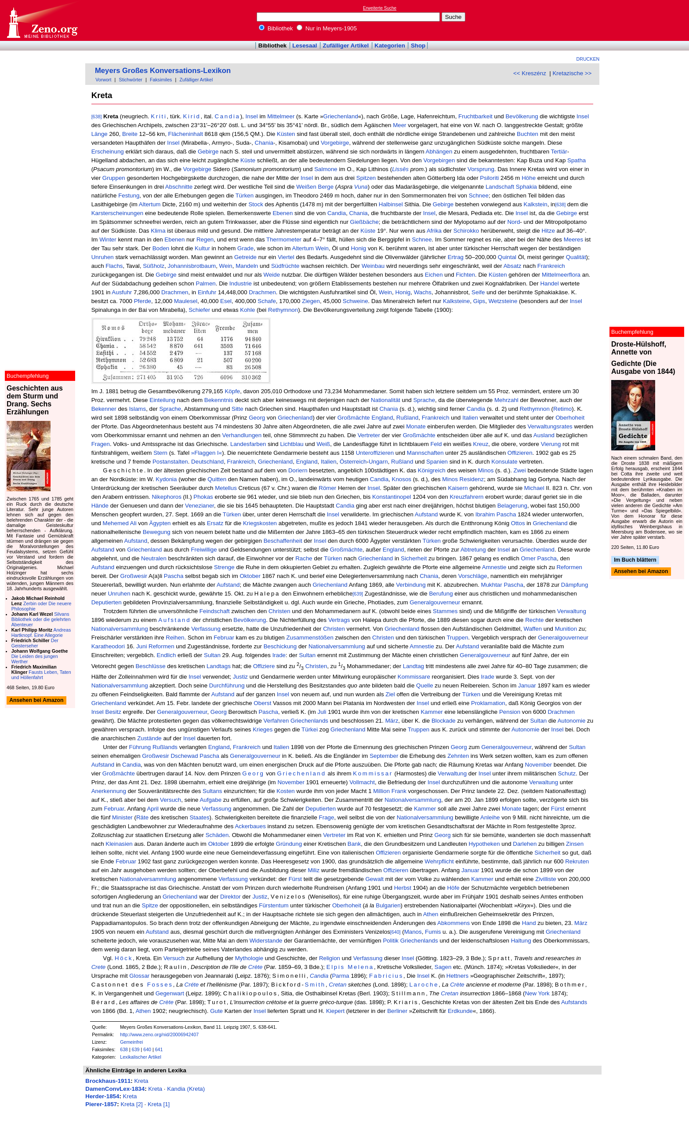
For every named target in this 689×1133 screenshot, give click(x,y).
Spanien (437, 461)
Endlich (166, 655)
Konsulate (504, 461)
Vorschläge (472, 576)
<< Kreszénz (529, 73)
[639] (357, 593)
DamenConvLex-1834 (115, 1088)
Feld (436, 444)
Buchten (527, 134)
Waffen (533, 628)
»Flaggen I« (206, 453)
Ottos (518, 523)
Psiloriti (489, 178)
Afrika (434, 230)
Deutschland (207, 461)
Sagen (443, 967)
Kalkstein (536, 204)
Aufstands (574, 1002)
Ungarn (378, 461)
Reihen (175, 637)
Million (381, 791)
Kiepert (335, 1011)
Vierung (551, 444)
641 (159, 1049)
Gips (479, 301)
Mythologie (249, 958)
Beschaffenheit (283, 540)
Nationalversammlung (119, 628)
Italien (470, 417)
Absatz (513, 266)
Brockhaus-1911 (108, 1081)
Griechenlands (309, 720)
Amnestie (494, 567)
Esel (226, 301)
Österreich (353, 461)
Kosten (285, 791)
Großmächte (353, 417)
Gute (216, 1011)
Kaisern (458, 488)
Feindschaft (214, 611)
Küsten (286, 134)
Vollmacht (362, 782)
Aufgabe (210, 800)
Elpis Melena (350, 967)
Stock (255, 204)
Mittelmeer (280, 116)
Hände (100, 505)
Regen (205, 239)
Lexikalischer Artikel (140, 1057)
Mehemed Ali (120, 523)
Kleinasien (119, 844)
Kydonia (166, 479)
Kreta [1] (159, 1104)
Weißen (306, 186)
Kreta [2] (131, 1104)
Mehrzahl (506, 400)
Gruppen (113, 178)
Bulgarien (388, 905)
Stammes (445, 611)
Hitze (548, 230)
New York (537, 993)
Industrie (240, 283)
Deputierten (106, 602)
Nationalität (385, 400)
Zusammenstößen (309, 637)
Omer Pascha (539, 558)
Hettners (457, 975)
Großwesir (133, 576)
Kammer (431, 712)
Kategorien (389, 45)
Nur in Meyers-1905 (327, 28)
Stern (160, 453)
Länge (99, 134)
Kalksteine (456, 301)
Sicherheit (414, 558)
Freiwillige (204, 549)
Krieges (262, 729)
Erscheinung (107, 151)
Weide (272, 274)
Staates (199, 817)
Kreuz (481, 444)
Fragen (100, 444)
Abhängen (439, 151)
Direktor (230, 896)
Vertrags (339, 620)
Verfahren (276, 720)
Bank (354, 844)
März (392, 720)
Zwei (520, 470)
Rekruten (577, 861)
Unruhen (102, 257)
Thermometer (283, 239)
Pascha (173, 576)
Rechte (534, 620)
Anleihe (490, 817)
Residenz (472, 479)
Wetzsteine (503, 301)
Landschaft (500, 186)
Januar (527, 685)
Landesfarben (248, 444)
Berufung (441, 593)
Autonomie (572, 720)
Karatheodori (108, 646)
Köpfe (232, 391)
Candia (227, 116)
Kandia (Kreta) (186, 1088)
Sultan (212, 655)
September (384, 756)
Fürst (557, 808)
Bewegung (156, 532)
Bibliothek (276, 28)
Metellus (226, 488)
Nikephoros (166, 496)
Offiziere (264, 666)
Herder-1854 (102, 1096)
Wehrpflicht (438, 861)
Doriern (298, 470)
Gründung (289, 844)
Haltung (521, 940)
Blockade (444, 720)
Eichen (434, 274)
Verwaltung (571, 611)
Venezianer (199, 505)
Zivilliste (545, 879)
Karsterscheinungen (117, 213)
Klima (158, 230)
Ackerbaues (250, 826)
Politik (391, 940)
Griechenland (340, 116)
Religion (329, 958)
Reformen (569, 567)
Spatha (576, 160)
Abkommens (453, 923)
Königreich (432, 470)
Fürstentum (273, 905)
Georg (257, 417)
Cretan (337, 984)
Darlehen (525, 844)
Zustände (149, 738)
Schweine (355, 301)
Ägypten (160, 523)
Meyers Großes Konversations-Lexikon (163, 70)
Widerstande (266, 940)
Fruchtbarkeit (475, 116)
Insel (252, 116)
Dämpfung (574, 584)
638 (124, 1049)
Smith (315, 984)
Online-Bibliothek (41, 20)
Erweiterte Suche (379, 8)
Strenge (224, 567)
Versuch (170, 800)
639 (136, 1049)
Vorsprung (481, 169)
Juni (141, 646)
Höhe (529, 178)
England (382, 417)
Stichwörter (130, 79)
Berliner (397, 1011)
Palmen (206, 283)
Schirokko (466, 230)
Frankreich (551, 266)
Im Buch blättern (635, 560)
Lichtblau (291, 444)
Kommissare (414, 676)
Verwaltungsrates (550, 426)
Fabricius (386, 975)
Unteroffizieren (375, 453)
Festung (128, 195)
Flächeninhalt (185, 134)
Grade (245, 248)
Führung (140, 747)
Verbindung (410, 584)
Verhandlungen (241, 435)
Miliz (313, 870)
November (538, 764)
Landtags (219, 666)
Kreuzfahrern (466, 496)
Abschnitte (178, 186)
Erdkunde (460, 1011)
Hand (529, 923)
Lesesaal (304, 45)
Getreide (245, 257)
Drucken (588, 59)
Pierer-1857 (101, 1104)
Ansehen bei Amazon (641, 572)
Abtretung (473, 549)
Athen (431, 914)
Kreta (141, 1081)
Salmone (325, 169)
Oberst (262, 703)
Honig (358, 248)
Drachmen (174, 292)
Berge (326, 186)
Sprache (424, 400)
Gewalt (375, 879)
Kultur (202, 248)
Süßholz (153, 266)
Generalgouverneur (435, 602)
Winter (107, 239)
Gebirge (208, 151)
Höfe (453, 887)
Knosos (401, 479)
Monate (415, 426)
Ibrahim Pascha (495, 514)
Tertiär (559, 151)
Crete (98, 967)
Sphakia (526, 186)
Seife (478, 292)
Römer (327, 488)
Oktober (249, 576)
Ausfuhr (122, 292)
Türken (245, 195)
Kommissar (373, 773)
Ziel (390, 694)
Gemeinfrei (131, 1042)
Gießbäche (364, 222)
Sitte (237, 409)
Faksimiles (161, 79)
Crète (255, 967)
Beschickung (280, 646)
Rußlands (165, 747)
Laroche (424, 984)
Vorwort (103, 79)
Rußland (407, 417)
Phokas (203, 496)
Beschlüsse (150, 666)
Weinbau (373, 266)
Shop (418, 45)
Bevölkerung (521, 116)
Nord (513, 222)
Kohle (247, 310)
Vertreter (369, 435)
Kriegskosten (260, 523)
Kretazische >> (571, 73)
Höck (124, 958)
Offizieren (520, 453)
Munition (566, 628)
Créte (192, 984)
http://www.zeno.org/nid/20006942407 (159, 1034)
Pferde (142, 301)
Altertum (150, 204)
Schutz (567, 773)
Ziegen (311, 301)
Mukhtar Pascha (502, 584)
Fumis (433, 931)
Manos (413, 931)
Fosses (160, 984)
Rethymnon (283, 310)
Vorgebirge (335, 142)
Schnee (479, 195)
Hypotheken (484, 844)
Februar (224, 637)
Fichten (465, 274)
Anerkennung (108, 791)
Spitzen (366, 178)
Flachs (114, 266)
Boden (161, 248)
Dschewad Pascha (194, 756)
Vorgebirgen (439, 160)
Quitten (216, 479)
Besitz (113, 712)
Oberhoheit (569, 417)
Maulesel (185, 301)
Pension (509, 712)
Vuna (361, 186)
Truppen (457, 637)
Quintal (507, 257)
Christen (279, 611)
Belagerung (512, 505)
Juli (322, 712)
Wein (322, 248)
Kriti (159, 116)
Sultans (212, 791)
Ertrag (456, 257)
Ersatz (215, 523)
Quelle (424, 685)
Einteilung (162, 400)
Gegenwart (170, 993)
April (153, 808)
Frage (326, 817)
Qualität (576, 257)
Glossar (139, 975)
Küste (247, 160)
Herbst (402, 887)
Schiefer (199, 310)
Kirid (192, 116)
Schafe (266, 301)
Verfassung (206, 628)
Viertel (286, 257)
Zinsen (575, 844)
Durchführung (227, 685)
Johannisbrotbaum (192, 266)
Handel (549, 283)
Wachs (423, 292)
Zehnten (458, 756)
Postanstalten (170, 461)
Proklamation (488, 703)
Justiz (240, 676)
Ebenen (282, 213)
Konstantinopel (391, 496)
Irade (279, 655)
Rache (303, 558)
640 (147, 1049)
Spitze (150, 905)
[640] (395, 932)
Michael (534, 488)
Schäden (217, 835)
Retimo (562, 409)
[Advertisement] (648, 20)
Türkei (309, 729)
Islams (137, 409)
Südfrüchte (285, 266)
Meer (399, 125)
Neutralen (154, 558)
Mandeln (247, 266)
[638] (96, 116)
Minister (122, 817)
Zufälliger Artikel (346, 45)
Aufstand (426, 514)
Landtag (413, 666)
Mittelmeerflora (561, 274)
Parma (340, 975)
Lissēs (400, 169)
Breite (130, 134)
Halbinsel (391, 204)
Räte (142, 817)
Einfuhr (207, 292)
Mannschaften (425, 453)
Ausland (544, 435)
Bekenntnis (218, 400)
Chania (264, 142)
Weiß (323, 444)
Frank (399, 791)
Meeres (573, 239)
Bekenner (103, 409)
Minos (486, 470)
